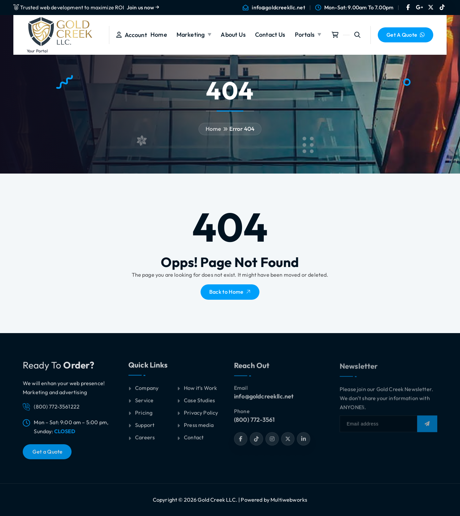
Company (146, 392)
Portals (305, 34)
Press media (199, 429)
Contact (194, 441)
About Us (233, 34)
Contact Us (270, 34)
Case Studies (199, 404)
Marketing (191, 34)
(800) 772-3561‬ (254, 424)
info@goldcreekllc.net (278, 7)
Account (131, 35)
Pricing (143, 417)
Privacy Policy (201, 417)
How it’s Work (200, 392)
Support (144, 429)
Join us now (143, 7)
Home (158, 34)
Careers (145, 441)
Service (144, 404)
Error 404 (241, 128)
